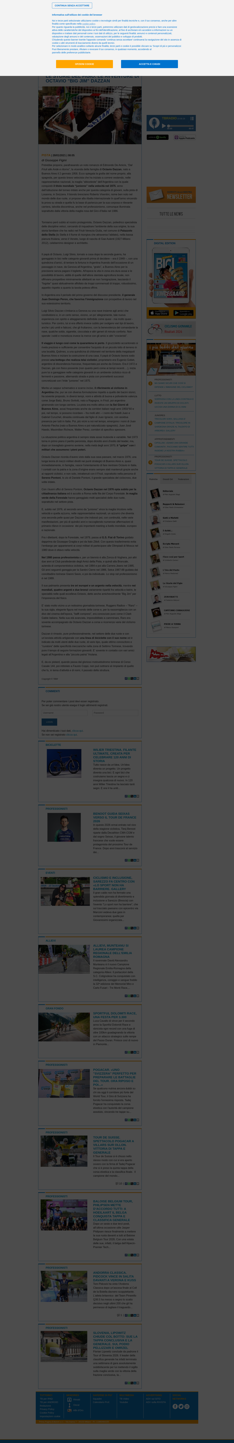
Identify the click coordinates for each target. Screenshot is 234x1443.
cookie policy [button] (88, 23)
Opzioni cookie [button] (84, 64)
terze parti (97, 27)
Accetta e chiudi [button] (149, 64)
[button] (72, 5)
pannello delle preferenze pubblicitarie (71, 52)
